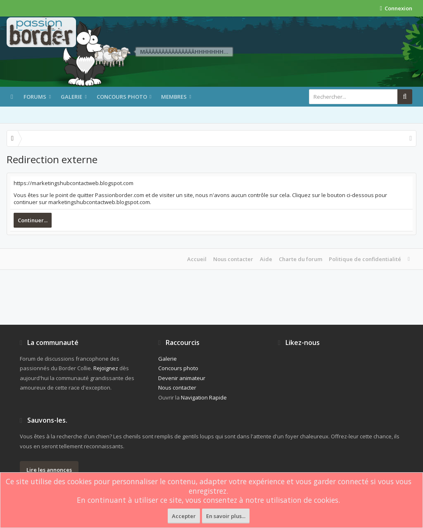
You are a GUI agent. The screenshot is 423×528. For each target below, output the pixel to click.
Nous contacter (233, 259)
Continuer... (33, 220)
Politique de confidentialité (365, 259)
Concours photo (122, 96)
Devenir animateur (181, 378)
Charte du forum (300, 259)
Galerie (71, 96)
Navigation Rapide (204, 397)
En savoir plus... (225, 516)
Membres (174, 96)
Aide (266, 259)
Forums (35, 96)
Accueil (197, 259)
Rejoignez (105, 368)
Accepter (184, 516)
